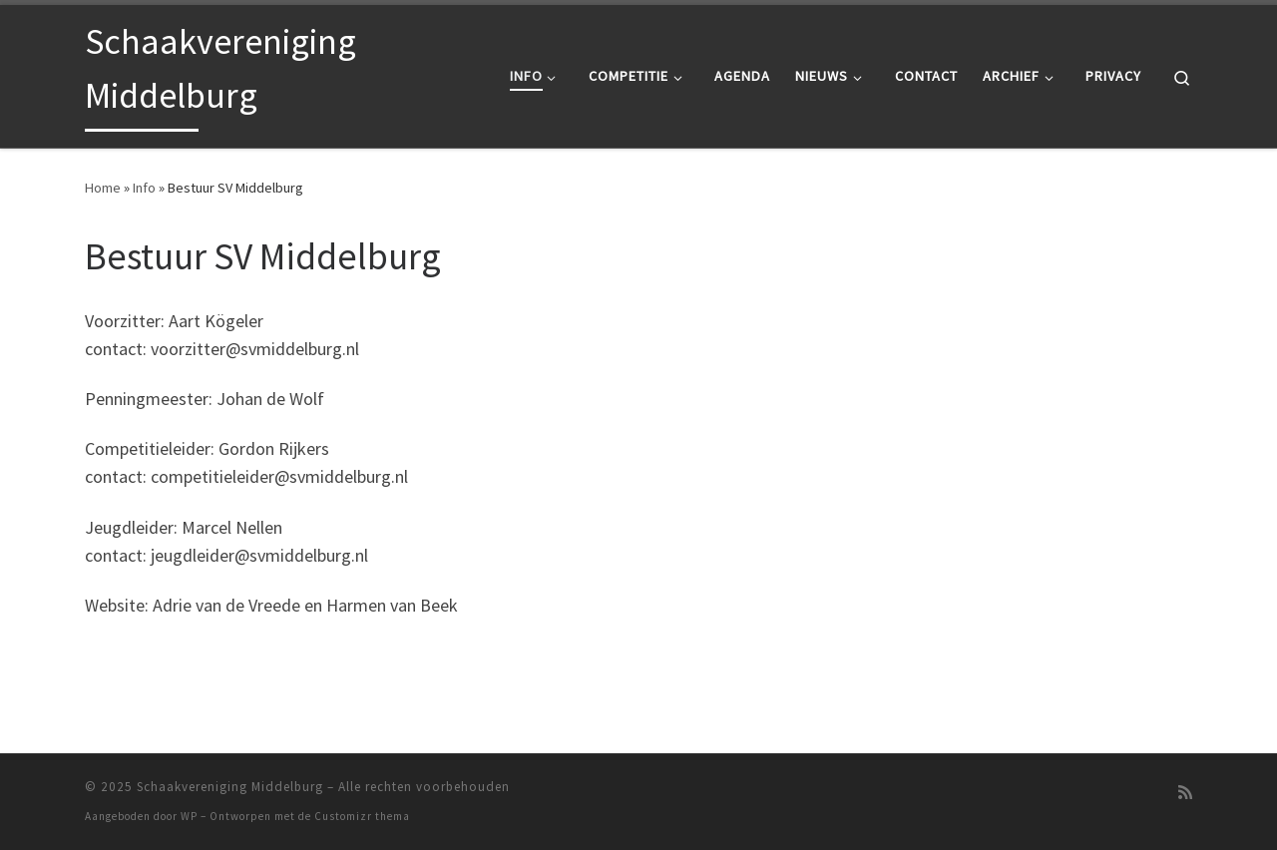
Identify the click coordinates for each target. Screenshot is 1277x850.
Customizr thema (362, 816)
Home (103, 188)
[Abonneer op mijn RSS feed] (1185, 792)
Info (144, 188)
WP (189, 816)
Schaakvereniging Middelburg (230, 786)
